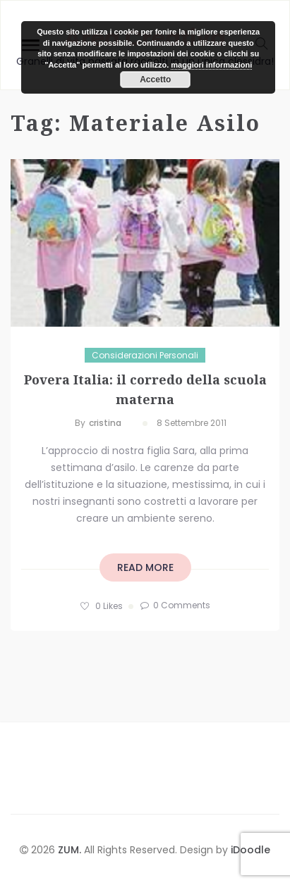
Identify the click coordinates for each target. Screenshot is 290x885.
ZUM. (71, 850)
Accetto (155, 79)
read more (145, 567)
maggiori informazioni (211, 65)
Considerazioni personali (145, 355)
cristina (105, 423)
